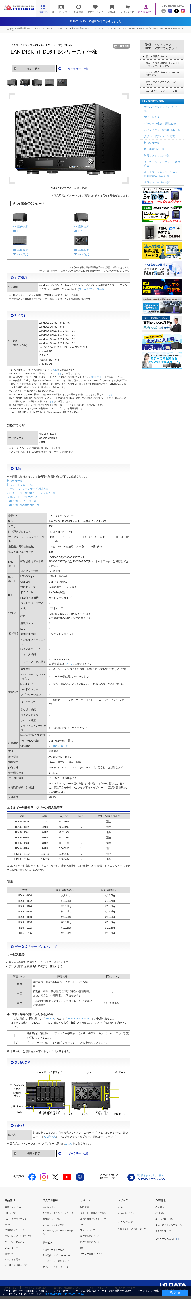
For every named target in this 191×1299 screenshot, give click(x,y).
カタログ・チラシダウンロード (58, 1213)
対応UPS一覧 (15, 480)
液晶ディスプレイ (13, 1207)
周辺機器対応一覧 (154, 149)
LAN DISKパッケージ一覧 (22, 501)
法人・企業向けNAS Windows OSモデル (162, 73)
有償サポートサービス (53, 1249)
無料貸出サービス (51, 1219)
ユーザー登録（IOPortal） (93, 1253)
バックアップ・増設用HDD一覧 (162, 129)
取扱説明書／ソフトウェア (93, 1219)
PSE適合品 (49, 1136)
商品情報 (10, 1200)
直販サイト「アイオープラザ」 (133, 1229)
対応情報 (84, 1207)
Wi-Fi (7, 1224)
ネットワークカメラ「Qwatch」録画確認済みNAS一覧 (162, 174)
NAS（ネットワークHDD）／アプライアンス (161, 46)
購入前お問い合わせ (90, 1236)
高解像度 (22, 226)
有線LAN (9, 1253)
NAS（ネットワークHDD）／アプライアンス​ (48, 28)
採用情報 (159, 1213)
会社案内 (159, 1207)
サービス (48, 1242)
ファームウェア (87, 1230)
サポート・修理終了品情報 (93, 1213)
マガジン (122, 1207)
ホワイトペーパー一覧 (157, 182)
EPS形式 (22, 230)
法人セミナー (49, 1207)
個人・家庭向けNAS (156, 56)
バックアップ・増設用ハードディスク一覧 (31, 492)
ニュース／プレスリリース (168, 1225)
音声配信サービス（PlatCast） (58, 1255)
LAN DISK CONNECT (79, 1018)
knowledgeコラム (126, 1213)
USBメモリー (11, 1248)
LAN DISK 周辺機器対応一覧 (23, 505)
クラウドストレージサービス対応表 (27, 488)
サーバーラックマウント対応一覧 (162, 108)
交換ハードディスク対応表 (22, 496)
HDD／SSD (10, 1213)
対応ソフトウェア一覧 (20, 484)
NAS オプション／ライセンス (161, 91)
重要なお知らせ (163, 1230)
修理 (82, 1248)
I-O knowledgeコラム (174, 6)
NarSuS (49, 1018)
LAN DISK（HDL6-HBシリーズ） (137, 28)
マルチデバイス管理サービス (57, 1261)
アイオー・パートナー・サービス (58, 1232)
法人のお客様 (50, 1200)
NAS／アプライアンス (16, 1219)
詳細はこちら (97, 377)
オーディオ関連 (12, 1259)
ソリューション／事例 (53, 1225)
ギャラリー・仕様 (78, 68)
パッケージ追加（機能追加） (160, 123)
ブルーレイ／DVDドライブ (18, 1236)
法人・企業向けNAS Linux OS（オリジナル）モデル (95, 28)
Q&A (55, 370)
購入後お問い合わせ (90, 1242)
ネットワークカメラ (14, 1242)
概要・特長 (33, 68)
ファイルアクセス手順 (92, 289)
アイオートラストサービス (56, 1267)
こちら (58, 373)
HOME (13, 28)
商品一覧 (22, 28)
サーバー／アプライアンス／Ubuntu (161, 83)
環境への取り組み (164, 1219)
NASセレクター (153, 117)
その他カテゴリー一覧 (16, 1265)
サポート (85, 1200)
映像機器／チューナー (16, 1230)
